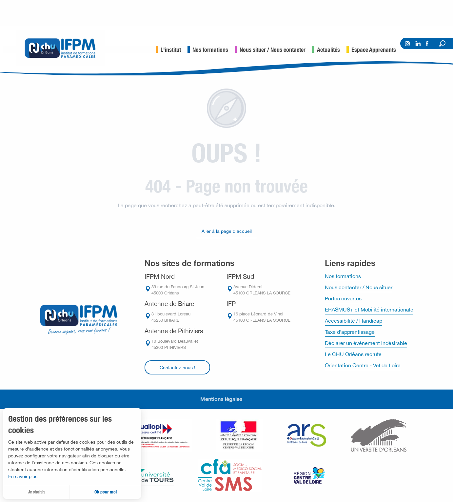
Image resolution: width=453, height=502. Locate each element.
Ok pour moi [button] (105, 491)
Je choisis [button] (36, 491)
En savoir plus (22, 476)
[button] (442, 43)
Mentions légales (221, 399)
